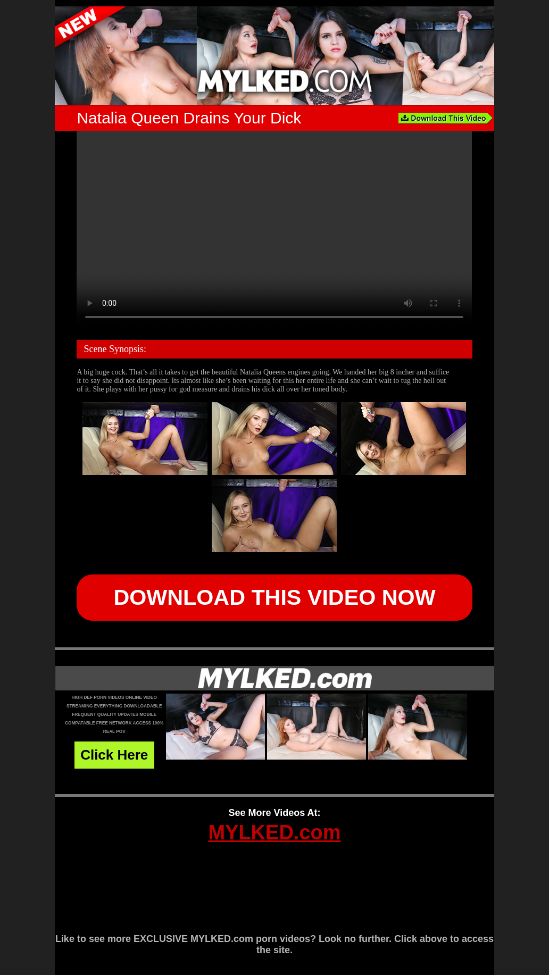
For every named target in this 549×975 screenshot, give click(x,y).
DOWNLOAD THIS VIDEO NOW (274, 597)
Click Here (114, 755)
